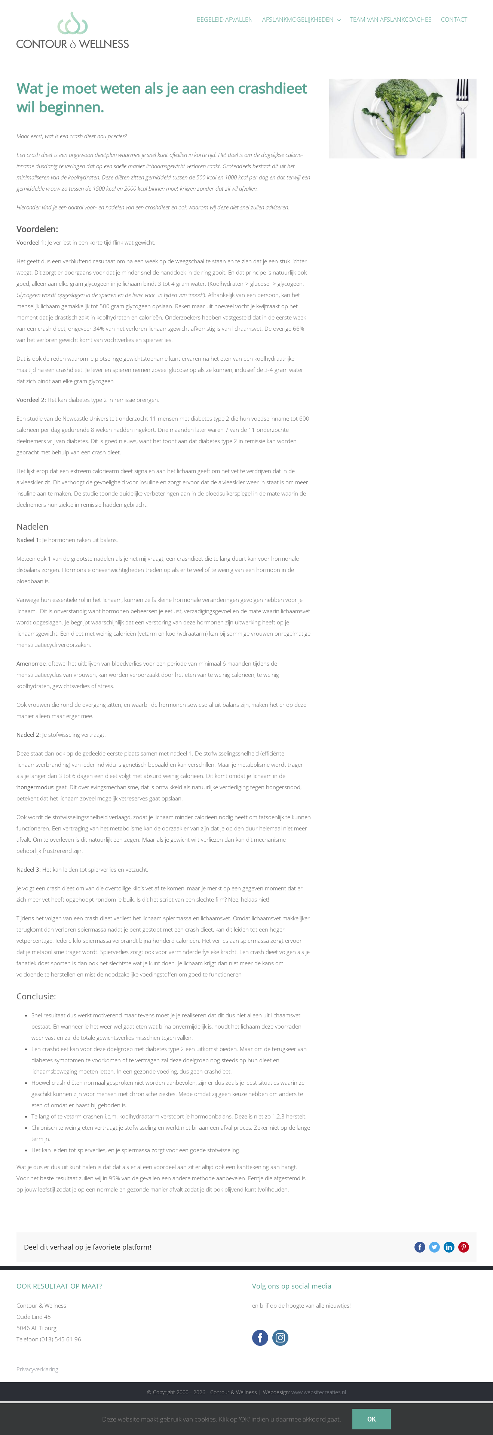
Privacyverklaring (37, 1369)
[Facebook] (260, 1338)
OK (371, 1419)
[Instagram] (280, 1338)
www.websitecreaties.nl (318, 1392)
